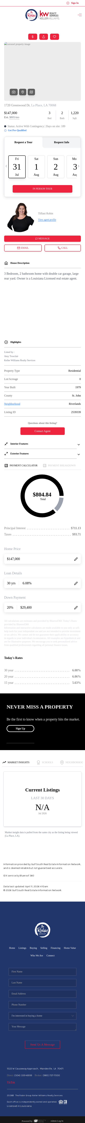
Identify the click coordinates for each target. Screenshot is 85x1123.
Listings (22, 948)
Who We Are (36, 955)
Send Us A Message (42, 1044)
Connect (50, 955)
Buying (33, 948)
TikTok (11, 1082)
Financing (55, 948)
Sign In (72, 3)
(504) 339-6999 (23, 1075)
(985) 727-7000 (51, 1075)
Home (12, 948)
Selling (43, 948)
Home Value (70, 948)
